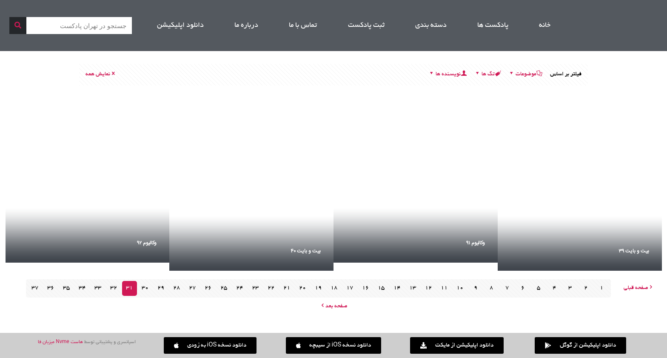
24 (239, 288)
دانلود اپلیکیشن (180, 25)
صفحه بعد (333, 306)
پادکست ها (492, 25)
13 (412, 288)
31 (129, 288)
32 (113, 288)
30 (145, 288)
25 (223, 288)
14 (396, 288)
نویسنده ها (447, 74)
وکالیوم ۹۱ (475, 243)
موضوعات (525, 74)
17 (349, 288)
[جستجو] (17, 25)
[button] (210, 345)
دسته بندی (431, 25)
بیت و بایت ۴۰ (306, 251)
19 (318, 288)
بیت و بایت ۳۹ (634, 251)
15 (381, 288)
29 (160, 288)
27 (192, 288)
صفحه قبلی (639, 288)
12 (428, 288)
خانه (544, 25)
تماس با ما (303, 25)
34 (82, 288)
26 (208, 288)
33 (97, 288)
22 (271, 288)
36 (50, 288)
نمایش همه (101, 74)
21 (286, 288)
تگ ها (487, 74)
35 (66, 288)
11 (444, 288)
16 (365, 288)
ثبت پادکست (366, 25)
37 (34, 288)
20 (302, 288)
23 (255, 288)
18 (334, 288)
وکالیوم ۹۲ (147, 243)
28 (176, 288)
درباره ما (246, 25)
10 (459, 288)
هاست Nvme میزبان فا (60, 342)
